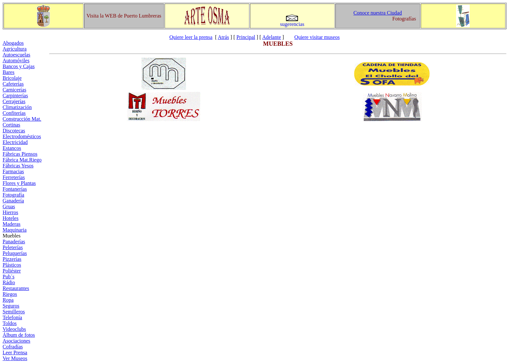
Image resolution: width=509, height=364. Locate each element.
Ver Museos (15, 358)
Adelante (271, 37)
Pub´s (8, 276)
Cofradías (13, 346)
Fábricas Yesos (18, 165)
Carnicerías (14, 89)
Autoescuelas (16, 54)
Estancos (12, 148)
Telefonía (12, 317)
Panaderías (14, 241)
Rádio (9, 282)
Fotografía (13, 195)
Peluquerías (15, 253)
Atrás (223, 37)
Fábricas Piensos (20, 154)
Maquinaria (15, 230)
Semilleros (14, 311)
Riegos (10, 294)
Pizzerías (12, 259)
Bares (8, 72)
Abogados (13, 43)
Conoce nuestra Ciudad (378, 13)
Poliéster (12, 270)
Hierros (10, 212)
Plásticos (12, 265)
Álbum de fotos (19, 335)
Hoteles (11, 218)
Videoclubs (14, 329)
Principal (245, 37)
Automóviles (16, 60)
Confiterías (14, 113)
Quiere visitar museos (317, 37)
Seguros (11, 306)
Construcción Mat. (22, 119)
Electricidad (15, 142)
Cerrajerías (14, 101)
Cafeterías (13, 84)
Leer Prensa (15, 352)
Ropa (8, 300)
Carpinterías (15, 95)
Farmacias (13, 171)
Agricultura (15, 49)
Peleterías (13, 247)
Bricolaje (12, 78)
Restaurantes (16, 288)
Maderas (11, 224)
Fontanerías (15, 189)
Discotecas (14, 130)
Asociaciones (16, 341)
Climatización (17, 107)
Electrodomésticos (22, 136)
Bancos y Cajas (19, 66)
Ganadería (13, 200)
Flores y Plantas (19, 183)
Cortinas (11, 124)
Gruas (9, 206)
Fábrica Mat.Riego (22, 160)
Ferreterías (14, 177)
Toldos (10, 323)
